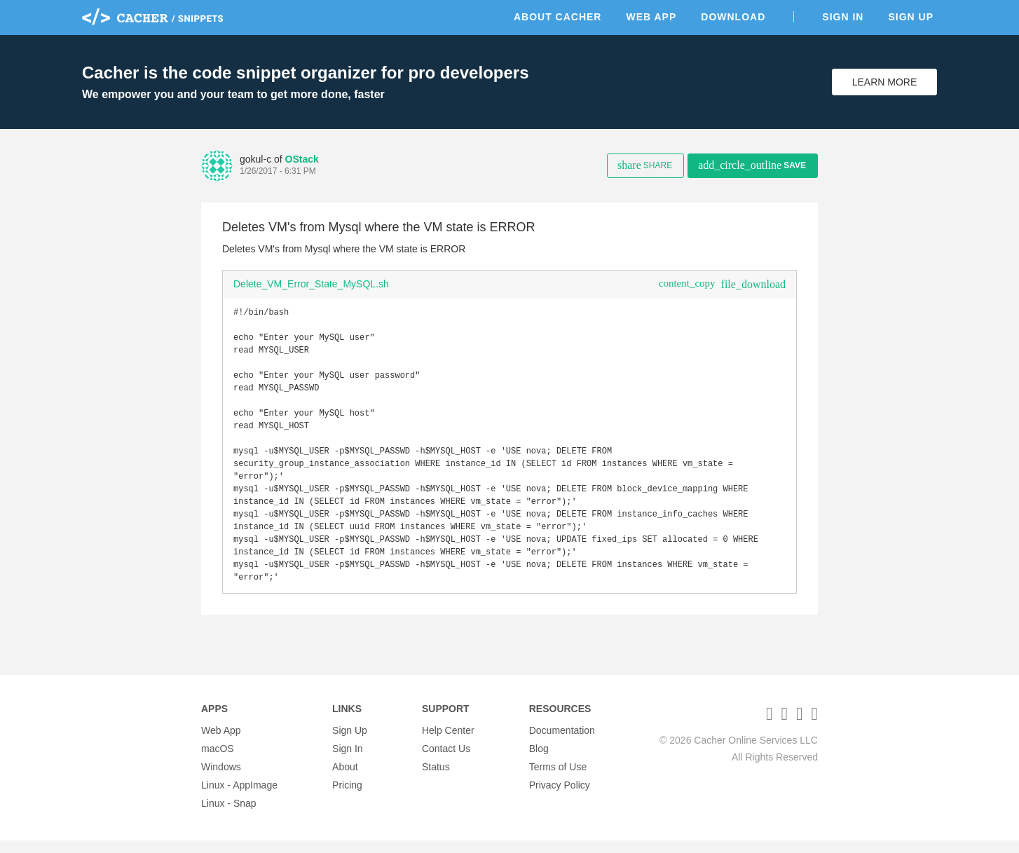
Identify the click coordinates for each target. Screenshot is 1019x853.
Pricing (347, 797)
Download (733, 16)
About (345, 779)
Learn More (884, 82)
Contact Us (446, 761)
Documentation (562, 743)
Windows (221, 779)
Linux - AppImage (239, 797)
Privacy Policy (559, 797)
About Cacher (558, 16)
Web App (651, 16)
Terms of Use (558, 779)
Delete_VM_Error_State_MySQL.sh (311, 283)
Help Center (448, 743)
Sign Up (910, 16)
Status (436, 779)
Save (752, 165)
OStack (302, 159)
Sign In (842, 16)
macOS (217, 761)
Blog (539, 761)
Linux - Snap (229, 815)
